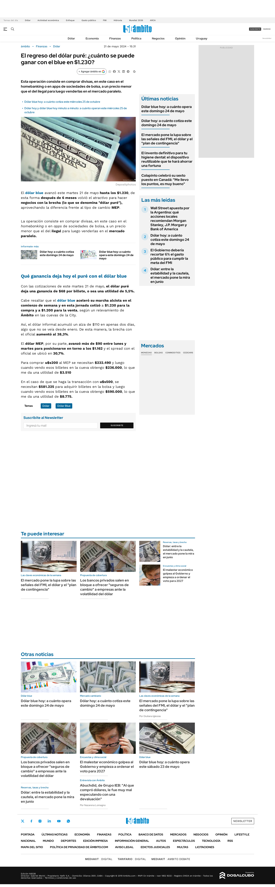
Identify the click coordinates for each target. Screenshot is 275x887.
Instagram (40, 821)
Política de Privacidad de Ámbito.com (79, 847)
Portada (28, 834)
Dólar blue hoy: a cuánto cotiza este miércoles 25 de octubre (62, 102)
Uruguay (201, 38)
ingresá (267, 29)
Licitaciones (204, 847)
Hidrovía (118, 20)
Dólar (28, 20)
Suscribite (117, 425)
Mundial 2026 (136, 20)
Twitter (22, 821)
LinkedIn (49, 821)
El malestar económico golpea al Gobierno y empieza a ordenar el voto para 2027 (178, 575)
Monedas (146, 352)
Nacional (28, 841)
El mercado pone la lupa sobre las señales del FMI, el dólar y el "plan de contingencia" (167, 138)
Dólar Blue (64, 406)
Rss (230, 841)
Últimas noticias (55, 834)
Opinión (180, 38)
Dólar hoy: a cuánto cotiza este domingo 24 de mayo (57, 253)
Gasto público (89, 20)
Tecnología (211, 841)
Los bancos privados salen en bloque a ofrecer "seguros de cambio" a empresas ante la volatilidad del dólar (104, 587)
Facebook (31, 821)
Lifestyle (241, 834)
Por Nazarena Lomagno (93, 805)
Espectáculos (184, 841)
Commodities (172, 352)
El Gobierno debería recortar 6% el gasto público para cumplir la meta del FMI (169, 256)
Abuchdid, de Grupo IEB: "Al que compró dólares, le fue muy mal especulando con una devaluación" (107, 792)
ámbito (25, 46)
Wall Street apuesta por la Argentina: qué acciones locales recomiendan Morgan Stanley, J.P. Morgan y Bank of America (169, 218)
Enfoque (70, 20)
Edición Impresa (95, 841)
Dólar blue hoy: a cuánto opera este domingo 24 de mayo (116, 255)
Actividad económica (48, 20)
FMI (105, 20)
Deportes (68, 841)
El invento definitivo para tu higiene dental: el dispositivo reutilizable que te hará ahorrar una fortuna (166, 159)
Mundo (48, 841)
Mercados (178, 834)
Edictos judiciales (155, 847)
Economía (92, 38)
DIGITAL (98, 859)
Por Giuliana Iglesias (150, 716)
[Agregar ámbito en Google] (92, 71)
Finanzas (115, 38)
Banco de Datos (151, 834)
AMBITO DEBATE (170, 859)
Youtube (59, 821)
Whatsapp (68, 821)
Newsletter (266, 38)
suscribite (255, 29)
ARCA (153, 20)
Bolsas (158, 352)
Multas (182, 847)
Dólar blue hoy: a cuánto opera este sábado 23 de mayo (164, 764)
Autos (161, 841)
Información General (132, 841)
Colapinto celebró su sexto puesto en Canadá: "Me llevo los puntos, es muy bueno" (165, 179)
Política (136, 38)
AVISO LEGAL (124, 847)
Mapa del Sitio (32, 847)
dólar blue (66, 300)
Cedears (188, 352)
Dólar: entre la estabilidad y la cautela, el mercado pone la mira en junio (170, 275)
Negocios (158, 38)
